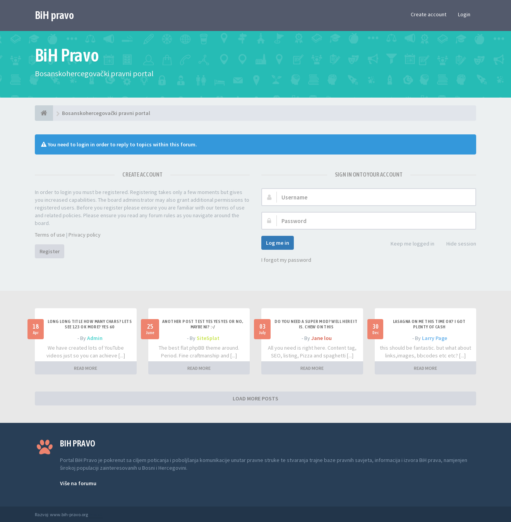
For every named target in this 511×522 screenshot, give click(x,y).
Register (49, 251)
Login (464, 14)
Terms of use (50, 234)
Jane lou (321, 338)
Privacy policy (85, 234)
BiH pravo (54, 15)
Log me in (277, 242)
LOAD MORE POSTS (255, 398)
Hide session (457, 244)
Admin (95, 338)
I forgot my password (286, 259)
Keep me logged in (408, 244)
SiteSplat (208, 338)
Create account (428, 14)
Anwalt (96, 514)
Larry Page (434, 338)
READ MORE (85, 368)
